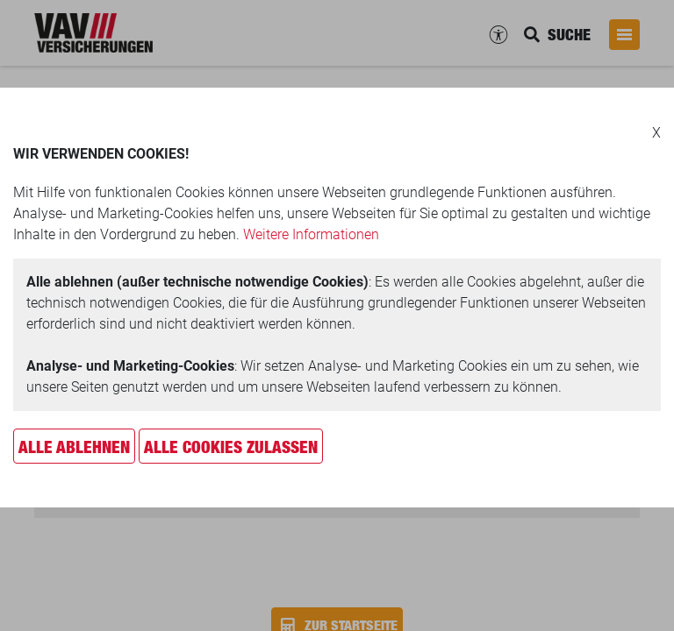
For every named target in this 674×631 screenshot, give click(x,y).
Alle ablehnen (74, 447)
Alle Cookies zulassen (231, 447)
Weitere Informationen (311, 234)
